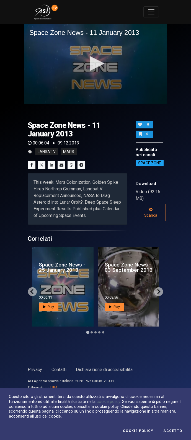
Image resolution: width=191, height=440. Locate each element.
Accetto (172, 431)
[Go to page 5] (103, 332)
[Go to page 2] (92, 332)
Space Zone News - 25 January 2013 (62, 267)
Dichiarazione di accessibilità (104, 369)
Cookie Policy (138, 431)
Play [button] (48, 307)
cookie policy (108, 401)
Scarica (150, 213)
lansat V (47, 152)
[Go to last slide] (32, 291)
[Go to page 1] (87, 332)
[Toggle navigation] (151, 11)
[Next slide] (158, 291)
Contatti (58, 369)
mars (68, 152)
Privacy (35, 369)
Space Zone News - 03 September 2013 (129, 267)
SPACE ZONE (149, 163)
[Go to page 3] (95, 332)
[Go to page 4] (99, 332)
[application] (95, 64)
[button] (95, 63)
